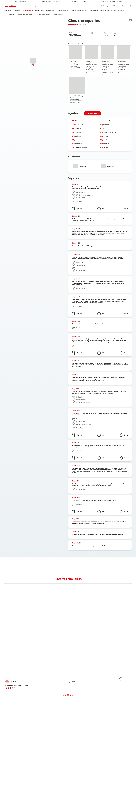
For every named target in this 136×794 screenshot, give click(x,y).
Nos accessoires (62, 10)
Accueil (11, 14)
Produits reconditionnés (79, 10)
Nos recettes (104, 10)
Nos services (93, 10)
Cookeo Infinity (28, 10)
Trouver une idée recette (24, 14)
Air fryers (17, 10)
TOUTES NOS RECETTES (43, 14)
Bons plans (8, 10)
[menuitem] (8, 10)
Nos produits (39, 10)
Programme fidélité (117, 10)
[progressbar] (33, 61)
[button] (105, 6)
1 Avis (84, 24)
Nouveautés (50, 10)
